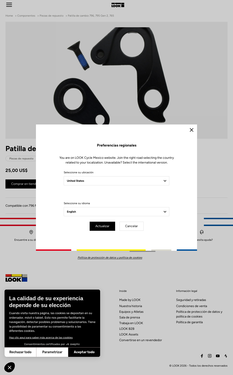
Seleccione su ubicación (79, 172)
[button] (9, 367)
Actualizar (102, 226)
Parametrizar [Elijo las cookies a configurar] (19, 352)
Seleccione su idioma (77, 203)
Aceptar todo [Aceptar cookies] (50, 352)
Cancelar (131, 226)
